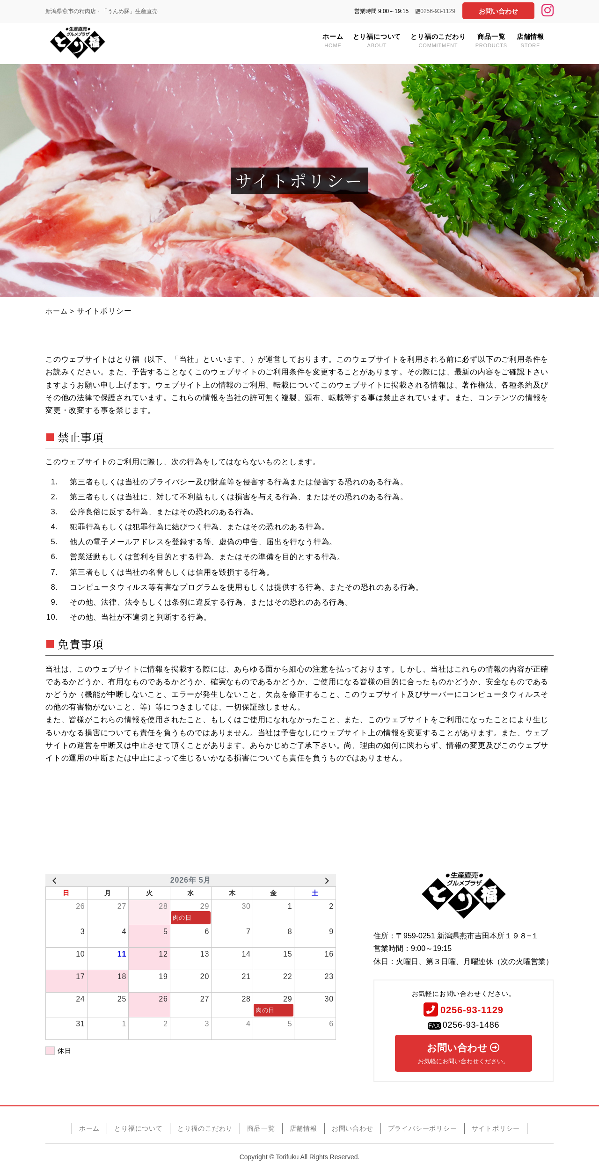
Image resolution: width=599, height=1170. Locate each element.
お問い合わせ (498, 11)
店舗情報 (530, 40)
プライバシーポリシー (422, 1128)
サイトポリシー (496, 1128)
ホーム (332, 40)
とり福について (377, 40)
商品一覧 (491, 40)
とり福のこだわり (438, 40)
